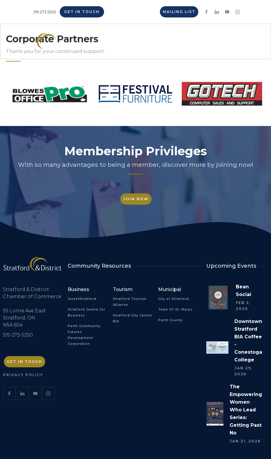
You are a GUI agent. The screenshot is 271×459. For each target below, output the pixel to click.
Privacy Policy (23, 375)
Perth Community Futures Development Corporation (84, 335)
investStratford (82, 299)
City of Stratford (173, 299)
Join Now (136, 199)
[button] (249, 41)
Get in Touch (82, 11)
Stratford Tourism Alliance (130, 302)
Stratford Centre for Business (86, 312)
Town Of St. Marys (175, 309)
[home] (39, 43)
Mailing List (179, 11)
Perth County (170, 320)
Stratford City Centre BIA (132, 318)
